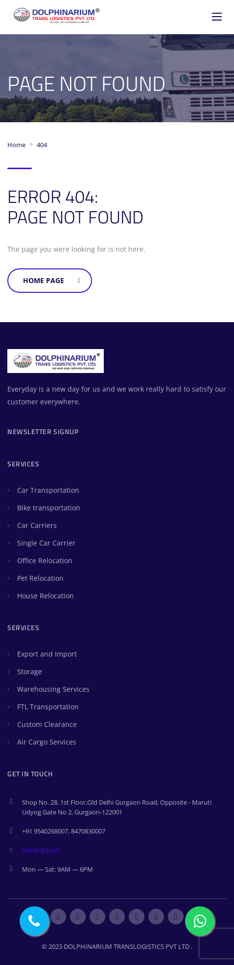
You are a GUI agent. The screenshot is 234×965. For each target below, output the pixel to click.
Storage (29, 671)
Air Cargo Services (46, 741)
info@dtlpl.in (40, 850)
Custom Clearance (47, 724)
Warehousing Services (53, 689)
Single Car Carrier (46, 543)
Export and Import (47, 653)
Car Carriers (37, 525)
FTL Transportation (48, 706)
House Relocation (45, 595)
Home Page (51, 280)
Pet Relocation (40, 578)
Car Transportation (48, 490)
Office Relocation (44, 560)
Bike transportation (48, 507)
